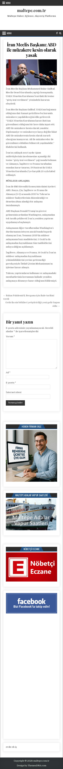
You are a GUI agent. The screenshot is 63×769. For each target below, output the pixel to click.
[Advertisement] (32, 23)
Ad (8, 372)
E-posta (11, 382)
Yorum (10, 336)
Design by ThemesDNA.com (31, 765)
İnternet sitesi (13, 392)
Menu (8, 3)
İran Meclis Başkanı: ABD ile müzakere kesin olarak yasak (31, 50)
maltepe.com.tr (31, 10)
